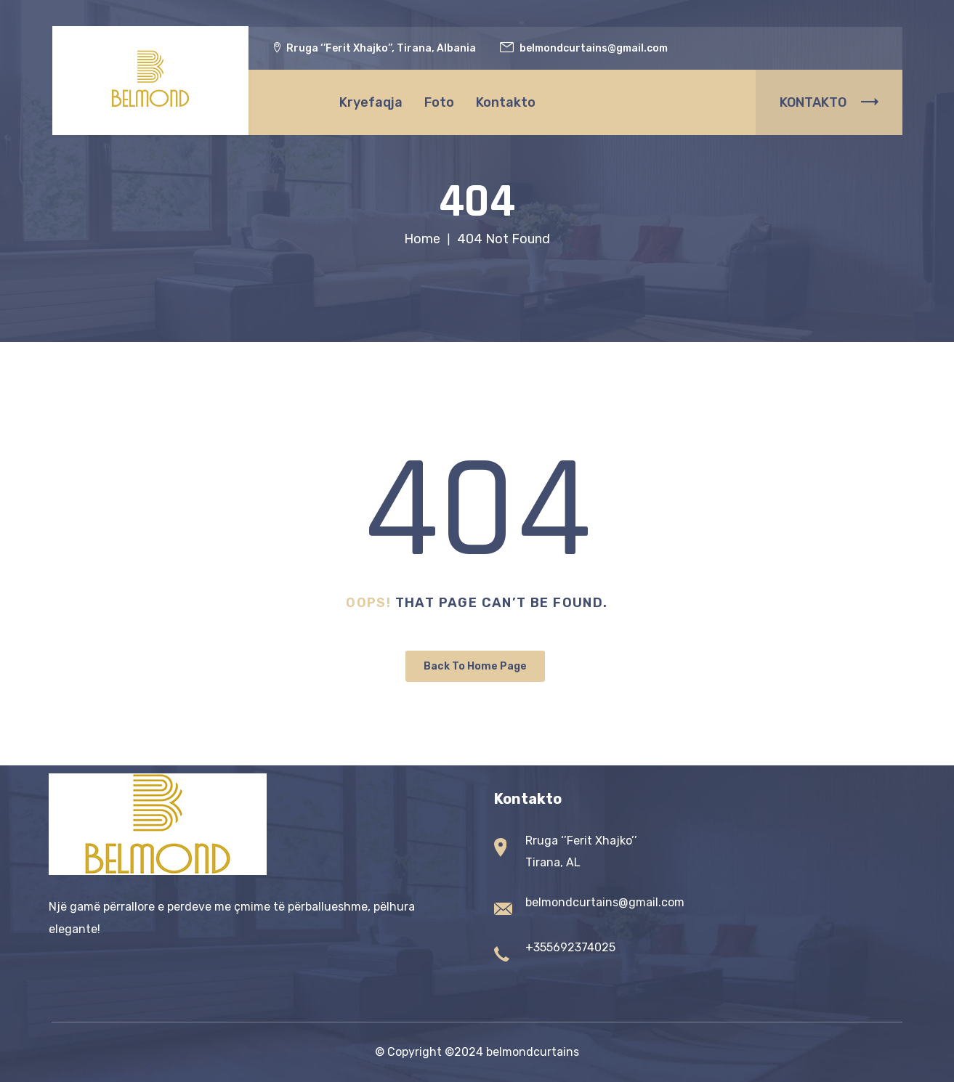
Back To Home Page (475, 666)
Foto (439, 102)
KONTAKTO (829, 102)
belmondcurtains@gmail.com (604, 902)
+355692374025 (570, 947)
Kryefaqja (371, 102)
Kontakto (505, 102)
